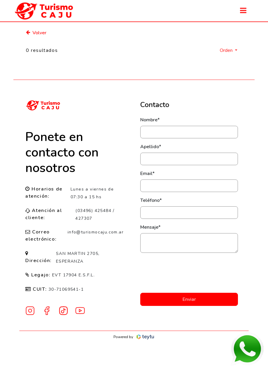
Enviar (189, 299)
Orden (227, 50)
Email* (147, 173)
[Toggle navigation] (243, 11)
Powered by (134, 337)
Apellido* (150, 146)
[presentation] (189, 272)
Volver (36, 33)
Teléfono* (151, 200)
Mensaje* (150, 227)
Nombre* (150, 120)
